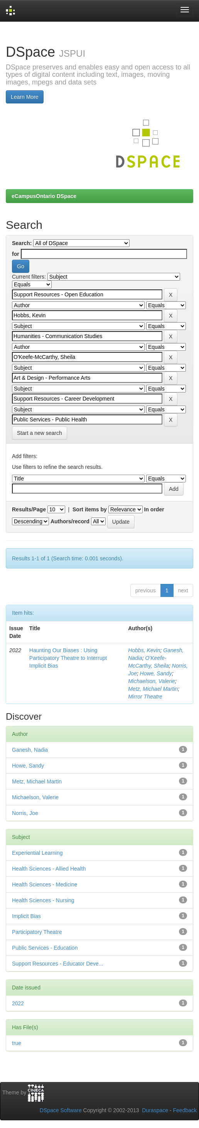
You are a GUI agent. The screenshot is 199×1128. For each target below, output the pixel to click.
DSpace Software (61, 1110)
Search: (22, 243)
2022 (18, 1003)
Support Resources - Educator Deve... (57, 964)
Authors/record (70, 521)
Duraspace (155, 1110)
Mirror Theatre (145, 696)
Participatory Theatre (37, 932)
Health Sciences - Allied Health (49, 869)
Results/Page (29, 509)
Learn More (25, 97)
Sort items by (90, 509)
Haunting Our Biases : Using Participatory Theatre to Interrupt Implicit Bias (68, 658)
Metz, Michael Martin (153, 689)
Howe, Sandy (156, 673)
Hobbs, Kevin (144, 650)
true (16, 1043)
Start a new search (39, 433)
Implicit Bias (26, 916)
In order (154, 509)
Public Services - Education (45, 948)
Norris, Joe (25, 813)
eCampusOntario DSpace (44, 196)
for (15, 254)
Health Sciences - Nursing (43, 900)
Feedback (185, 1110)
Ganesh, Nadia (30, 750)
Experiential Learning (37, 853)
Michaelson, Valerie (151, 681)
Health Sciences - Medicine (45, 884)
